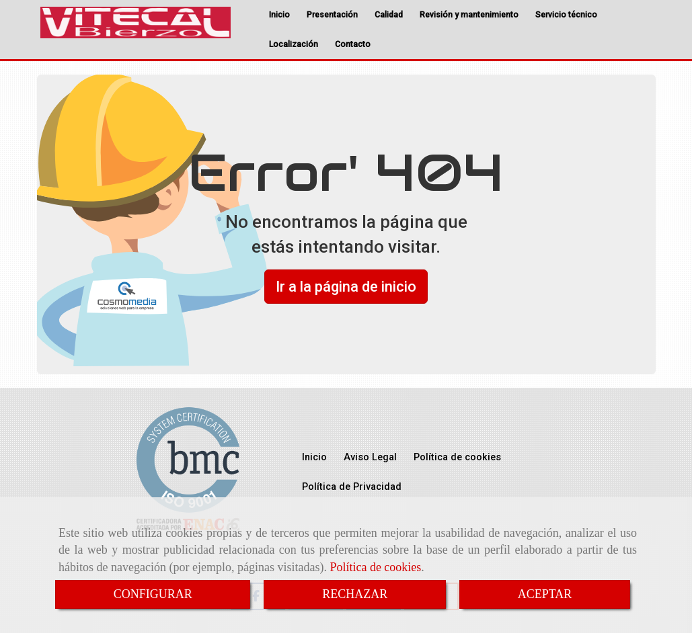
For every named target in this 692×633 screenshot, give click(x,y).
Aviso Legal (370, 457)
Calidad (389, 14)
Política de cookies (375, 567)
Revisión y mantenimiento (469, 14)
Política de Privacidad (351, 487)
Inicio (279, 14)
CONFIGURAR (153, 594)
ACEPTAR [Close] (545, 594)
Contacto (353, 44)
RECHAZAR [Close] (354, 594)
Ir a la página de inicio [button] (346, 286)
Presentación (332, 14)
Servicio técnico (566, 14)
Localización (293, 44)
